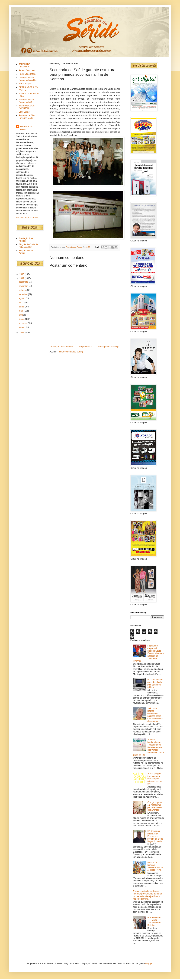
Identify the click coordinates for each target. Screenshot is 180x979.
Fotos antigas (25, 83)
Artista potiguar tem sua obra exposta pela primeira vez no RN (154, 778)
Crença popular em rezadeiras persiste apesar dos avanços (154, 806)
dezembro (24, 282)
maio (21, 311)
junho (21, 307)
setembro (23, 294)
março (22, 319)
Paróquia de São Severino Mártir (26, 116)
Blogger (149, 963)
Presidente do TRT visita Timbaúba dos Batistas (154, 921)
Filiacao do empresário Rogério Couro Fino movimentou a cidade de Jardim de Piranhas (148, 653)
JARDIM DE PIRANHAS (24, 65)
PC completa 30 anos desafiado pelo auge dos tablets (154, 683)
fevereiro (23, 323)
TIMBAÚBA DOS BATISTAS (27, 106)
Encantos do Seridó (26, 128)
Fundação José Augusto (26, 239)
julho (21, 302)
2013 (22, 274)
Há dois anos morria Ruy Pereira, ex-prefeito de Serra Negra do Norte (155, 836)
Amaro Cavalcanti (27, 70)
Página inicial (85, 346)
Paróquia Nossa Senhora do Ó (26, 100)
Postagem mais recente (61, 346)
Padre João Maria (27, 74)
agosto (22, 298)
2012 (22, 278)
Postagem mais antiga (108, 346)
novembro (24, 286)
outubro (22, 290)
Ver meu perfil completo (27, 217)
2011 (22, 332)
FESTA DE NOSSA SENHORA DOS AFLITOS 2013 (155, 866)
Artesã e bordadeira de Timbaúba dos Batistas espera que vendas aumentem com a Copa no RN (148, 747)
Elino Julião (24, 112)
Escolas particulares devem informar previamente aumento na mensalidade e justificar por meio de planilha (147, 895)
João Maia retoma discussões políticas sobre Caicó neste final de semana (155, 714)
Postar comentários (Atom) (70, 352)
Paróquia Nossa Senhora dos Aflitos (28, 78)
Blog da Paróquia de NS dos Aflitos (28, 245)
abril (21, 315)
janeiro (22, 327)
